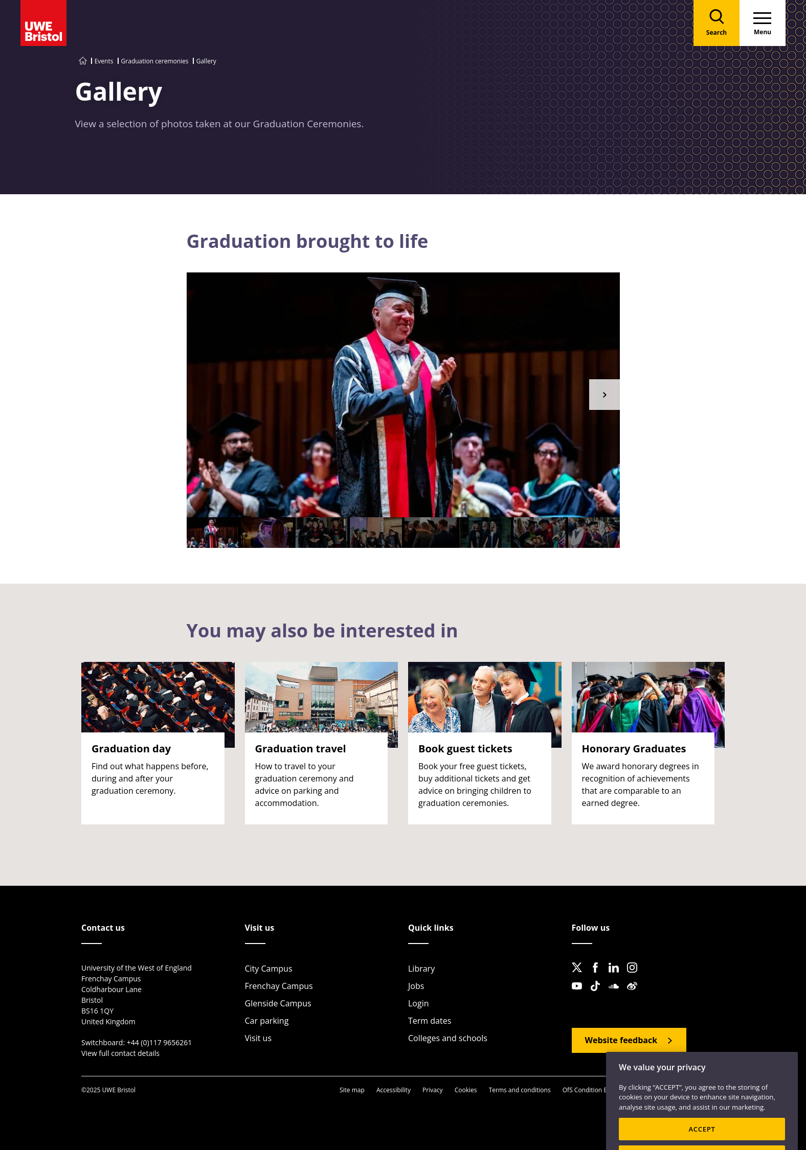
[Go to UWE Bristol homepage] (83, 61)
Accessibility (393, 1090)
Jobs (416, 986)
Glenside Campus (278, 1003)
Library (421, 968)
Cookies (466, 1090)
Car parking (267, 1020)
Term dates (429, 1020)
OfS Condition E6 (587, 1090)
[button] (604, 394)
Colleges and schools (447, 1038)
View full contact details (120, 1053)
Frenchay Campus (279, 986)
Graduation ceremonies (155, 61)
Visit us (258, 1038)
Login (418, 1003)
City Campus (269, 968)
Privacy (432, 1090)
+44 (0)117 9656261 (159, 1042)
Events (104, 61)
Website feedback (621, 1040)
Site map (352, 1090)
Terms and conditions (520, 1090)
